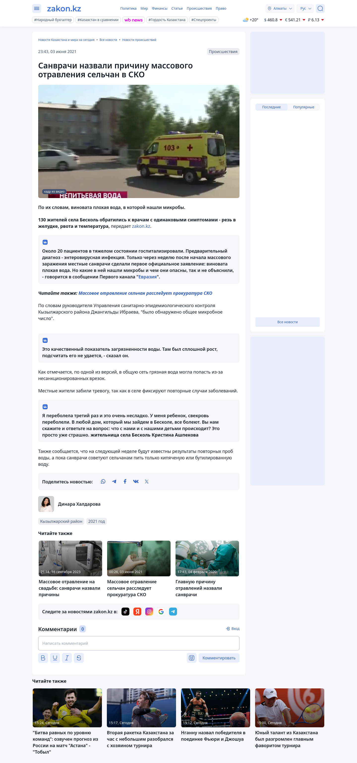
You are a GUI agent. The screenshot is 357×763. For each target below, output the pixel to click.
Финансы (160, 8)
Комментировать (219, 658)
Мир (144, 8)
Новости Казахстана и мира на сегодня (66, 40)
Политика (128, 8)
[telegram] (114, 481)
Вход (235, 628)
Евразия (147, 277)
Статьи (177, 8)
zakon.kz (141, 226)
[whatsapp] (103, 481)
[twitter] (146, 481)
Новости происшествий (139, 40)
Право (221, 8)
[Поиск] (320, 8)
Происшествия (199, 8)
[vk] (135, 481)
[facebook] (124, 481)
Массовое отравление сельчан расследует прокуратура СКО (145, 293)
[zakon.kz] (64, 8)
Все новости (108, 40)
